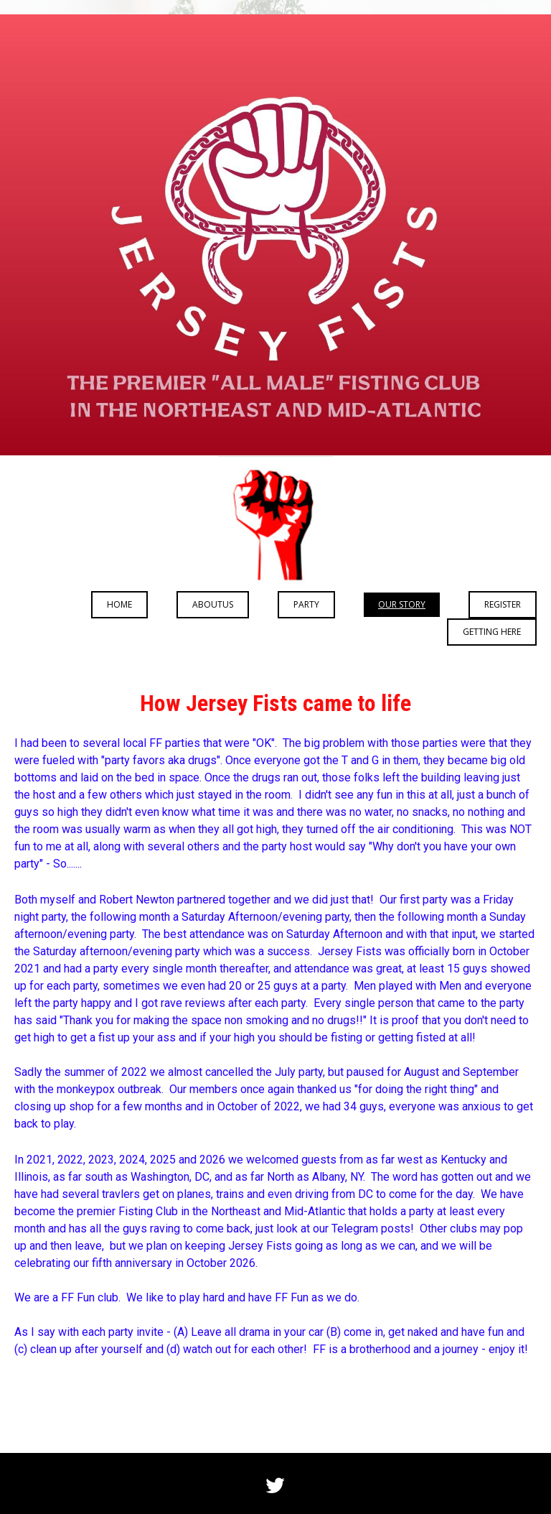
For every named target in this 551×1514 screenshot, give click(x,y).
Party (306, 604)
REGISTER (502, 604)
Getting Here (492, 632)
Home (119, 604)
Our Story (401, 604)
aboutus (212, 604)
